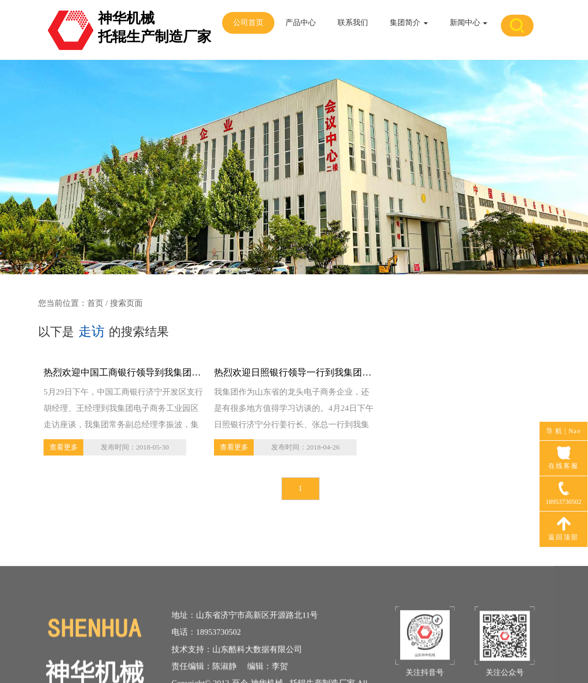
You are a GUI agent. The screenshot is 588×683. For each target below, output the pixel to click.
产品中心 (300, 23)
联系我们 (353, 23)
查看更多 (64, 447)
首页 (95, 303)
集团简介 (409, 23)
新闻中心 (469, 23)
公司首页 (248, 23)
